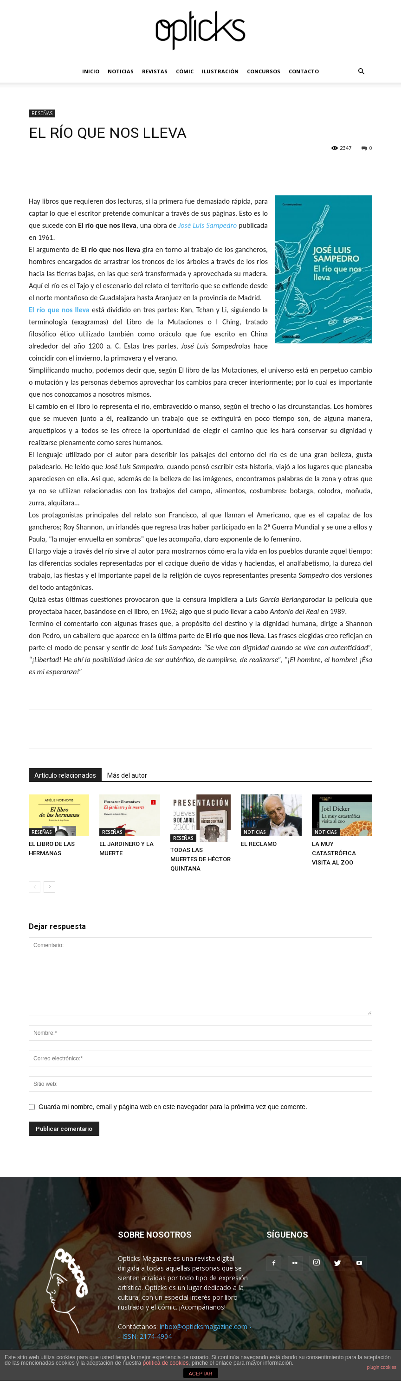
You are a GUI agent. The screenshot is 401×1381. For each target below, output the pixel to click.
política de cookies (166, 1363)
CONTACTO (304, 71)
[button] (361, 71)
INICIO (90, 71)
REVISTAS (155, 71)
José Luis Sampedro (207, 225)
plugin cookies (381, 1367)
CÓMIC (185, 71)
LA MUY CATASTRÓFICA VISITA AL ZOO (334, 853)
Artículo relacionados (65, 775)
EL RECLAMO (259, 843)
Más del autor (127, 775)
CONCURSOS (263, 71)
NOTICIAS (121, 71)
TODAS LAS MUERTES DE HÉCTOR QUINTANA (200, 859)
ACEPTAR (200, 1373)
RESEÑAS (42, 113)
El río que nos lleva (59, 309)
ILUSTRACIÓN (220, 71)
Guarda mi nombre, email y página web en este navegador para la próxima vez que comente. (173, 1106)
